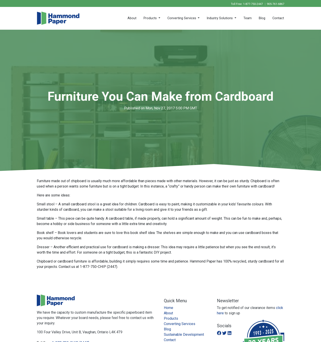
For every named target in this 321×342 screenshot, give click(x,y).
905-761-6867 (275, 4)
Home (168, 308)
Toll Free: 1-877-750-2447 (247, 4)
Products (151, 18)
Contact (278, 18)
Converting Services (182, 18)
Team (247, 18)
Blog (262, 18)
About (132, 18)
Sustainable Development (184, 334)
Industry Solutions (220, 18)
